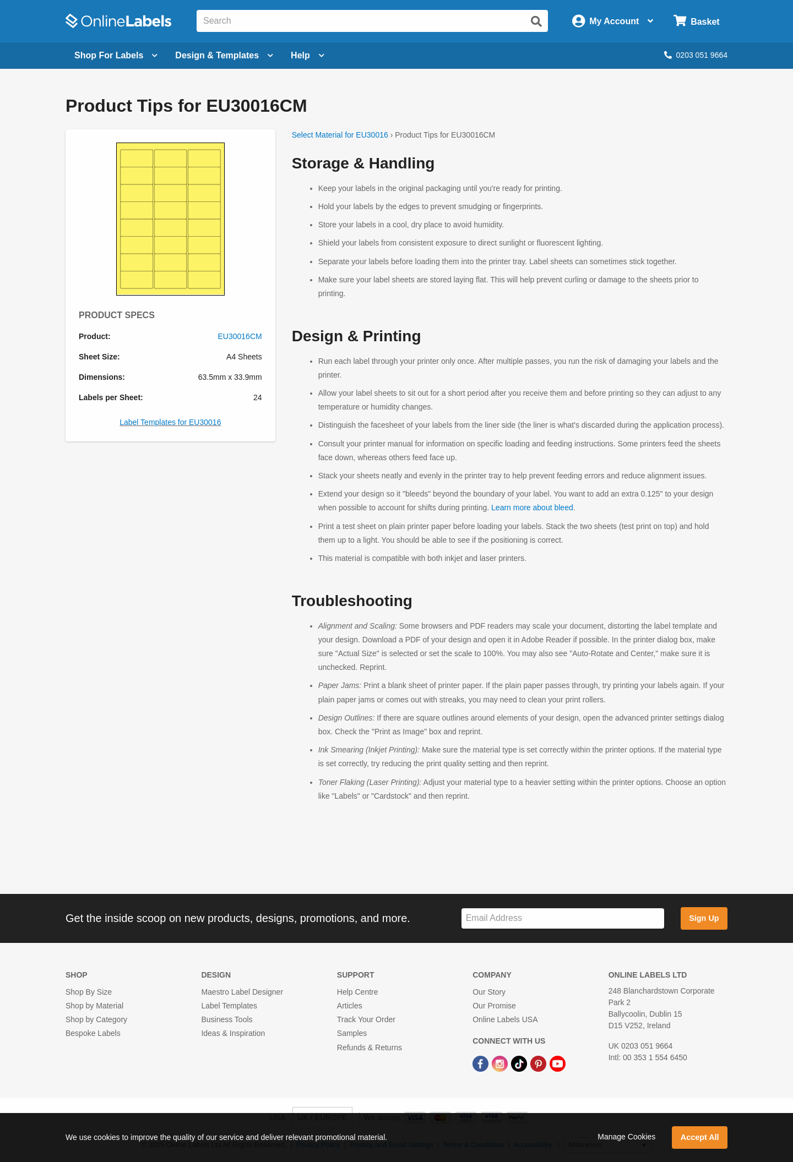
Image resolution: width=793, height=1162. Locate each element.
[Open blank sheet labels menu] (116, 55)
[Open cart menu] (696, 21)
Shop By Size (89, 992)
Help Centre (357, 992)
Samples (352, 1033)
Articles (349, 1005)
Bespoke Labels (93, 1033)
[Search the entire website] (372, 21)
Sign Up (704, 918)
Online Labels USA (504, 1019)
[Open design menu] (224, 55)
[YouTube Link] (558, 1063)
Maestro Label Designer (242, 992)
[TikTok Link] (520, 1063)
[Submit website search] (536, 21)
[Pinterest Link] (539, 1063)
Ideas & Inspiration (233, 1033)
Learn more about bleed (532, 507)
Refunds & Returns (369, 1047)
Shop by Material (94, 1005)
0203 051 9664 (695, 55)
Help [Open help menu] (307, 55)
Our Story (489, 992)
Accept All (700, 1137)
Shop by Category (96, 1019)
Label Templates (229, 1005)
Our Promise (494, 1005)
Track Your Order (366, 1019)
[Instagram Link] (501, 1063)
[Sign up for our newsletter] (562, 918)
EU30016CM (240, 336)
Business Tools (226, 1019)
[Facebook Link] (481, 1063)
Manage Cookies (626, 1136)
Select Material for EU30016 (340, 134)
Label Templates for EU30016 (170, 422)
